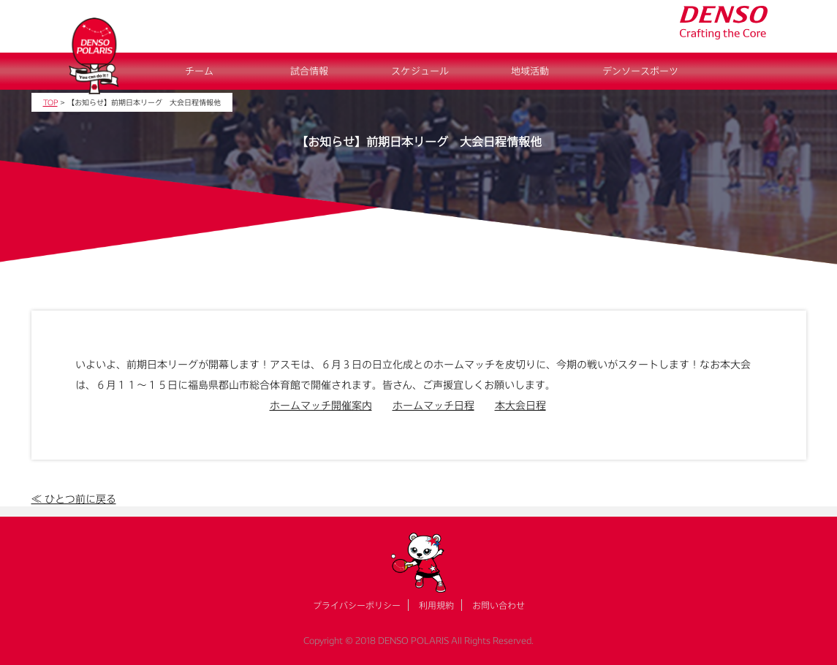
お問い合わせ (498, 605)
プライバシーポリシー (357, 605)
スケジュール (420, 70)
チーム (199, 70)
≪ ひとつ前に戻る (73, 499)
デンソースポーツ (640, 70)
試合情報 (309, 70)
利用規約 (436, 605)
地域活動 (530, 70)
